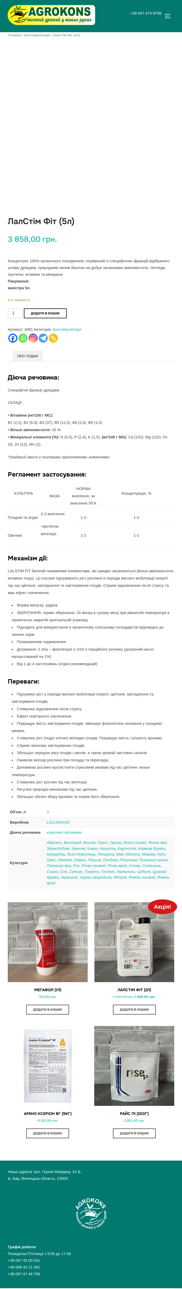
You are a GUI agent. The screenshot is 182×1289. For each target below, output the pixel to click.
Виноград (72, 842)
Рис (76, 866)
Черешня (69, 877)
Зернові (78, 848)
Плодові (110, 860)
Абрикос (54, 842)
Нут (161, 854)
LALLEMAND (58, 822)
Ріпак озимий (93, 866)
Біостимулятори (37, 35)
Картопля (127, 848)
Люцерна (106, 854)
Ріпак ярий (117, 866)
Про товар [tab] (27, 356)
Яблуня (119, 877)
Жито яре (157, 842)
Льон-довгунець (81, 854)
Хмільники (126, 872)
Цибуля (144, 872)
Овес (51, 860)
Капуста (107, 848)
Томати (91, 872)
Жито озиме (134, 842)
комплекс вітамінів (64, 832)
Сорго (52, 872)
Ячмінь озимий (142, 877)
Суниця (75, 872)
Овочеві (65, 860)
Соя (63, 872)
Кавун (92, 848)
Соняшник (151, 866)
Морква (148, 854)
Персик (94, 860)
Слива (134, 866)
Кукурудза (56, 854)
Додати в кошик (45, 314)
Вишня (89, 842)
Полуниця (128, 860)
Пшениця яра (59, 866)
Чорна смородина (95, 877)
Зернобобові (58, 848)
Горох (102, 842)
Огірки (80, 860)
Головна (14, 35)
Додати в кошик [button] (47, 1010)
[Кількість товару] (15, 314)
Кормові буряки (152, 848)
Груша (115, 842)
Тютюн (107, 872)
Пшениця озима (153, 860)
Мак (120, 854)
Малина (133, 854)
